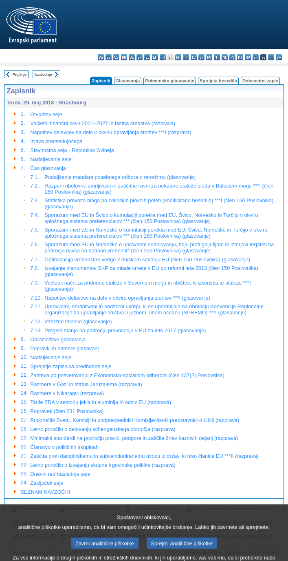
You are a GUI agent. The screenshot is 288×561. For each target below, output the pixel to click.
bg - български (101, 57)
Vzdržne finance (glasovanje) (78, 321)
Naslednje (43, 74)
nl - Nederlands (225, 57)
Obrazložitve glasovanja (58, 339)
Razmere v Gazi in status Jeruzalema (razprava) (86, 384)
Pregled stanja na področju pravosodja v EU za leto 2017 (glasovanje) (125, 330)
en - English (155, 57)
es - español (109, 57)
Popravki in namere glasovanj (64, 348)
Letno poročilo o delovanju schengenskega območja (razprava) (102, 429)
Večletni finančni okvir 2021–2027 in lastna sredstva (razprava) (102, 123)
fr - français (163, 57)
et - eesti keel (139, 57)
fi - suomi (271, 57)
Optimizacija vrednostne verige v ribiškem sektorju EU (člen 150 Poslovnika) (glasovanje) (147, 259)
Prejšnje (20, 74)
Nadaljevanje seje (50, 159)
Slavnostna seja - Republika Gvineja (72, 150)
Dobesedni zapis (260, 80)
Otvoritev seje (46, 114)
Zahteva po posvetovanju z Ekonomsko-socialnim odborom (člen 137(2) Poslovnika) (127, 375)
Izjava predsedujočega (56, 141)
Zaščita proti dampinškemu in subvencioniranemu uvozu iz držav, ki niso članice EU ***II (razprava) (144, 456)
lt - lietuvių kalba (201, 57)
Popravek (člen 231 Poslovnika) (66, 411)
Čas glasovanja (48, 168)
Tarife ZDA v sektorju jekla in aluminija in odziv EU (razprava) (100, 402)
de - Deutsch (132, 57)
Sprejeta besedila (218, 80)
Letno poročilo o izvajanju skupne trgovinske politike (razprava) (102, 465)
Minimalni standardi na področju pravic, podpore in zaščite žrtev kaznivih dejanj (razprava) (134, 438)
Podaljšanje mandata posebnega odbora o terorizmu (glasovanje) (120, 177)
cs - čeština (116, 57)
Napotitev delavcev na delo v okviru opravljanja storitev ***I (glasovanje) (127, 298)
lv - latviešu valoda (194, 57)
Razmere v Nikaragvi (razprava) (67, 393)
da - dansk (124, 57)
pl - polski (232, 57)
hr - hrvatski (178, 57)
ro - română (248, 57)
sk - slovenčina (256, 57)
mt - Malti (217, 57)
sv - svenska (279, 57)
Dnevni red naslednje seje (60, 474)
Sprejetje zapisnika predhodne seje (70, 366)
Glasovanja (128, 80)
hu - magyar (209, 57)
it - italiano (186, 57)
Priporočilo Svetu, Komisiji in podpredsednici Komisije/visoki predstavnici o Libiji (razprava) (134, 420)
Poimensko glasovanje (169, 80)
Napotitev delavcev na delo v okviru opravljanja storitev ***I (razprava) (110, 132)
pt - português (240, 57)
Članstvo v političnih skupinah (64, 447)
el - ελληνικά (147, 57)
